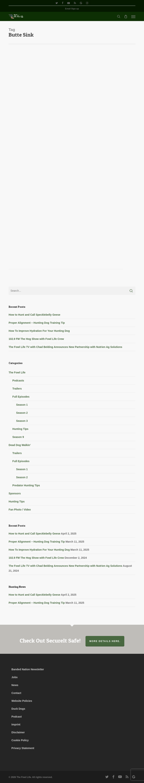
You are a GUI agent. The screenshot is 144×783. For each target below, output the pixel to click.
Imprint (15, 724)
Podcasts (18, 380)
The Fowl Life (17, 372)
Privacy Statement (22, 748)
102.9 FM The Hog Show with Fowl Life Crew (36, 338)
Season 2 (22, 412)
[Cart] (125, 16)
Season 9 (18, 436)
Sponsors (15, 493)
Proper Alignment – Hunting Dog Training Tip (37, 322)
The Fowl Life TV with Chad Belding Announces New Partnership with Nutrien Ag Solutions (65, 346)
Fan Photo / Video (20, 509)
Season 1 (22, 404)
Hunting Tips (20, 428)
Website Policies (21, 700)
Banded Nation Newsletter (27, 669)
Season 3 (22, 420)
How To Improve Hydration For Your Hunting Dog (39, 330)
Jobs (14, 677)
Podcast (16, 716)
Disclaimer (18, 732)
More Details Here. (105, 641)
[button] (133, 16)
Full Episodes (20, 396)
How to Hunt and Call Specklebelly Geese (34, 314)
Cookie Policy (20, 740)
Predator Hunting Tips (26, 485)
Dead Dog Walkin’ (20, 445)
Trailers (17, 388)
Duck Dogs (18, 708)
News (14, 685)
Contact (16, 692)
